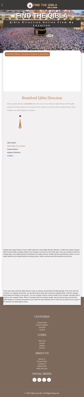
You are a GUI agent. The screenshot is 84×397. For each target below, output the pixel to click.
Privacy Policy (42, 361)
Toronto (42, 348)
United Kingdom (42, 325)
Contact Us (42, 364)
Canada (24, 54)
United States (42, 322)
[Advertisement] (42, 75)
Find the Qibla (12, 54)
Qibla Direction (42, 368)
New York (42, 341)
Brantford (44, 54)
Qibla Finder (42, 366)
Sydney (42, 345)
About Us (42, 359)
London (42, 343)
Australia (42, 327)
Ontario (33, 54)
